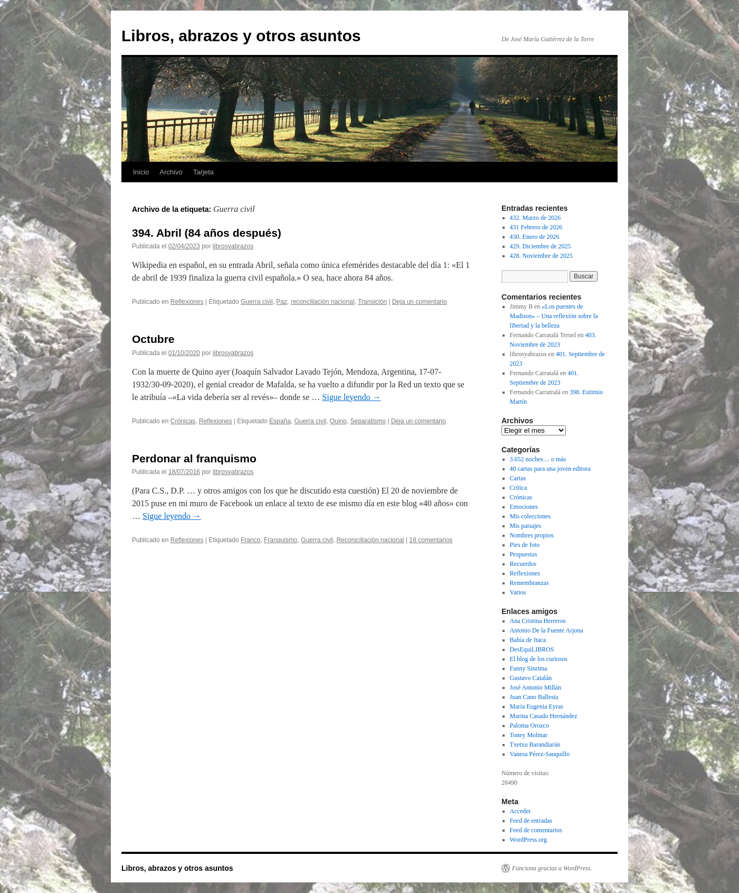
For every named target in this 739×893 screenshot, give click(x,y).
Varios (518, 592)
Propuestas (523, 554)
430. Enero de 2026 (535, 236)
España (280, 421)
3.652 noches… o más (538, 459)
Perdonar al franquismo (194, 458)
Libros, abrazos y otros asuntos (241, 35)
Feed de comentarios (536, 830)
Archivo (170, 172)
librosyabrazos (233, 246)
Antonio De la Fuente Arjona (546, 630)
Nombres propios (532, 535)
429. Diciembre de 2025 (540, 246)
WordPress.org (528, 839)
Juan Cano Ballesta (534, 697)
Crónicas (182, 421)
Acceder (520, 811)
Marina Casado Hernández (543, 716)
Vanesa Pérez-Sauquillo (540, 754)
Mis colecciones (530, 516)
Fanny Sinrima (528, 668)
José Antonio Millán (535, 687)
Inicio (141, 172)
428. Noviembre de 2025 (541, 255)
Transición (372, 301)
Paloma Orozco (529, 725)
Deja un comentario (419, 301)
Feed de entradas (531, 820)
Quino (338, 421)
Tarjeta (203, 172)
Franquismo (280, 540)
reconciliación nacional (323, 301)
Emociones (524, 506)
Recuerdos (523, 564)
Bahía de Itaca (528, 640)
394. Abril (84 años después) (206, 233)
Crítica (518, 487)
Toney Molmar (528, 735)
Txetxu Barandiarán (535, 744)
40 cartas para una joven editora (550, 468)
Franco (250, 540)
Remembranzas (529, 583)
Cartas (518, 478)
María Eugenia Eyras (536, 706)
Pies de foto (525, 544)
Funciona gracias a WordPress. (552, 868)
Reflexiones (187, 301)
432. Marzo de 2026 (535, 217)
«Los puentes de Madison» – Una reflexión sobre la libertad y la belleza (554, 316)
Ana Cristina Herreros (538, 621)
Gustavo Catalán (531, 678)
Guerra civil (257, 301)
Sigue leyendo (351, 397)
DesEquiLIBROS (532, 649)
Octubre (153, 339)
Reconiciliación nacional (370, 540)
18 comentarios (430, 540)
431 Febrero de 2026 (536, 227)
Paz (281, 301)
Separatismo (367, 421)
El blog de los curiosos (538, 659)
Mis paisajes (526, 525)
